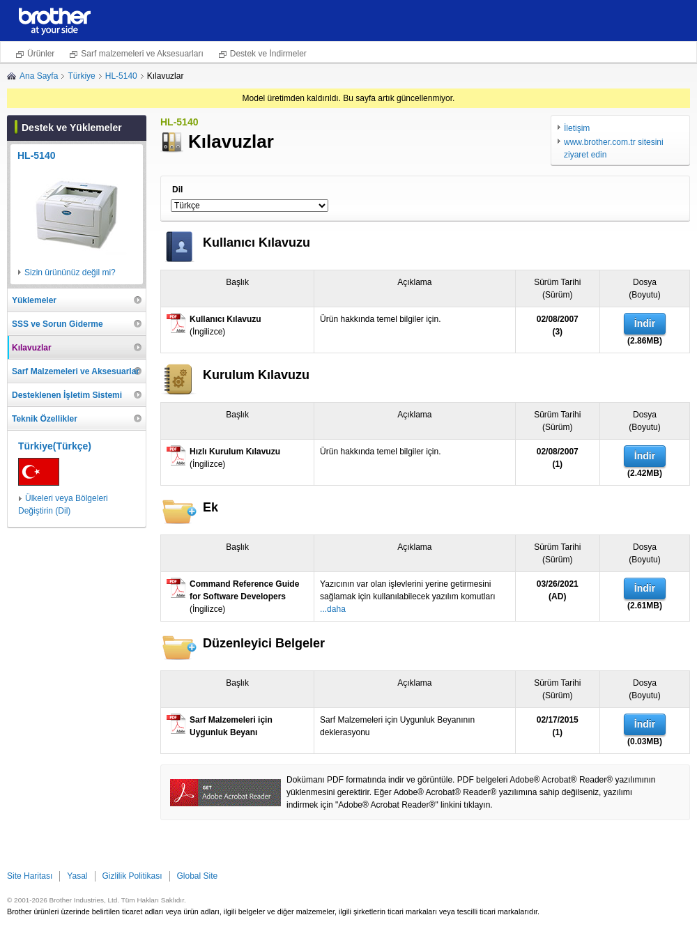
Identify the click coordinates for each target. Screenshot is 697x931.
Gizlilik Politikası (132, 876)
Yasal (77, 876)
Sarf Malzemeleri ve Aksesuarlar (75, 371)
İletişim (577, 128)
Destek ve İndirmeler (268, 54)
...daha (333, 609)
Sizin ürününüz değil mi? (70, 272)
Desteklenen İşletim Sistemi (67, 395)
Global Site (197, 876)
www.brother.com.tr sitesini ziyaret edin (614, 148)
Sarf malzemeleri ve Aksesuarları (142, 54)
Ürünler (40, 54)
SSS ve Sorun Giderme (57, 324)
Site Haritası (29, 876)
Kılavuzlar (32, 348)
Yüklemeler (34, 300)
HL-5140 (121, 76)
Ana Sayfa (39, 76)
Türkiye (81, 76)
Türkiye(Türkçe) (54, 446)
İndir (644, 323)
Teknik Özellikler (44, 419)
